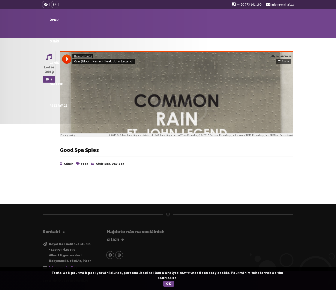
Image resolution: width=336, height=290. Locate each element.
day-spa (118, 163)
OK (168, 283)
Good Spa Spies (80, 150)
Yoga (84, 163)
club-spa (103, 163)
